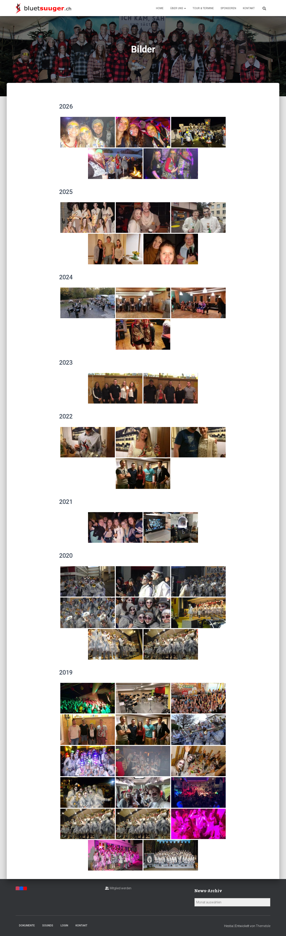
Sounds (47, 925)
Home (160, 8)
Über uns (178, 8)
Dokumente (27, 925)
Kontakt (249, 8)
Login (64, 925)
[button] (185, 8)
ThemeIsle (263, 926)
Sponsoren (228, 8)
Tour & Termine (203, 8)
